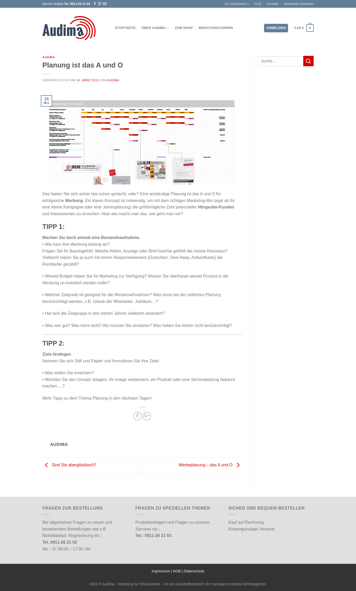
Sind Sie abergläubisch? (69, 465)
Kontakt (272, 4)
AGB (177, 571)
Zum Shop (184, 28)
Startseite (125, 28)
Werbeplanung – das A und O (210, 465)
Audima (48, 57)
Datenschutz (194, 571)
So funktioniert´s (237, 4)
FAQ (257, 4)
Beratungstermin (216, 28)
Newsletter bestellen (299, 4)
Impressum (161, 571)
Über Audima (155, 28)
